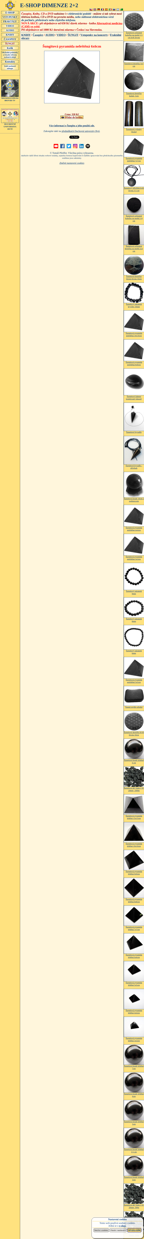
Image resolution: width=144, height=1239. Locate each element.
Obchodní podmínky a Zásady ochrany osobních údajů (10, 55)
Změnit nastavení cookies (72, 163)
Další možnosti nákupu (10, 67)
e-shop (122, 1225)
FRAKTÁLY (10, 21)
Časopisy (38, 35)
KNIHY (10, 34)
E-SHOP (10, 12)
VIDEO (10, 25)
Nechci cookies (101, 1230)
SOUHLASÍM (134, 1230)
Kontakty (10, 61)
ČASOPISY (10, 39)
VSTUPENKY (10, 17)
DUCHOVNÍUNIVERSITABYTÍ (10, 125)
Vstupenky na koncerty (94, 35)
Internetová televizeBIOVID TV (10, 98)
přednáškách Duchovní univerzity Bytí (81, 131)
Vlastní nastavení (118, 1230)
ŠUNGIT (10, 43)
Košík (10, 48)
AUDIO (10, 30)
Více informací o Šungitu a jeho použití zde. (72, 125)
